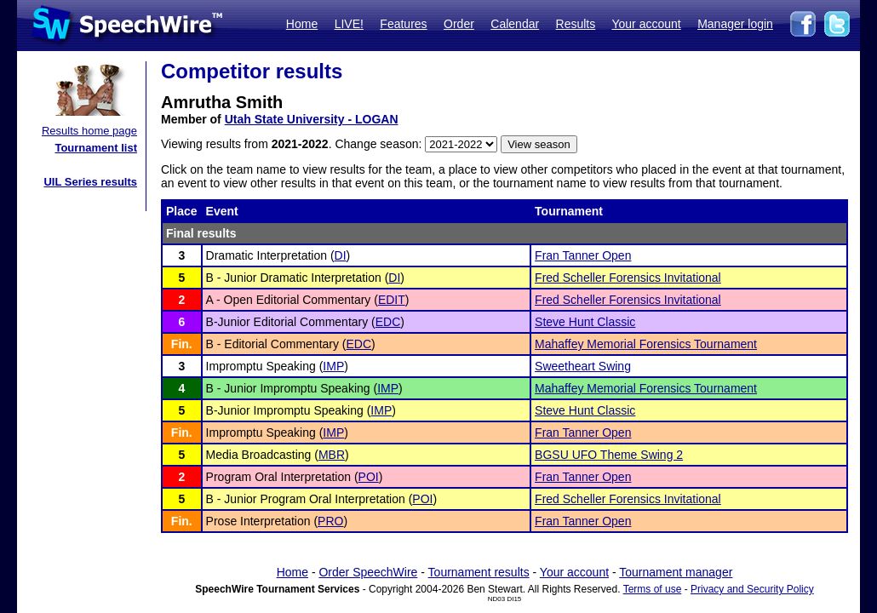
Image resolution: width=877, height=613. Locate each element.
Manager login (735, 24)
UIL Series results (90, 181)
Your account (645, 24)
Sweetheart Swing (583, 366)
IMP (333, 366)
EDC (388, 322)
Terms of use (652, 589)
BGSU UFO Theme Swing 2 (609, 454)
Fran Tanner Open (583, 255)
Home (302, 24)
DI (341, 255)
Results (576, 24)
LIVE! (349, 24)
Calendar (514, 24)
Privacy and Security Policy (752, 589)
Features (403, 24)
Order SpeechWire (367, 572)
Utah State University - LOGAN (311, 119)
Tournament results (479, 572)
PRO (330, 521)
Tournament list (95, 147)
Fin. (181, 344)
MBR (331, 454)
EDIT (391, 299)
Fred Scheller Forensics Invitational (628, 277)
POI (368, 477)
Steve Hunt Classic (585, 322)
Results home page (89, 130)
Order (459, 24)
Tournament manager (675, 572)
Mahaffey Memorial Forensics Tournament (646, 344)
